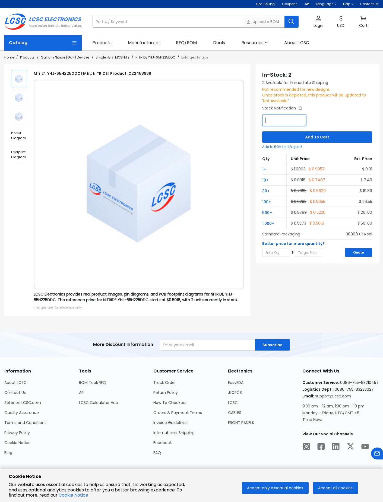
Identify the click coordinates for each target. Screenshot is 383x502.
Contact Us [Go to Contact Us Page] (15, 392)
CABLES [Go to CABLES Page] (234, 412)
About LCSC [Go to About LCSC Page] (15, 382)
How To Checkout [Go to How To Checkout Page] (170, 402)
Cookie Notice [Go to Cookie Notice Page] (17, 442)
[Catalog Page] (43, 42)
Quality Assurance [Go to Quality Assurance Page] (21, 412)
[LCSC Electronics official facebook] (321, 447)
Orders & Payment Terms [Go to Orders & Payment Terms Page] (177, 412)
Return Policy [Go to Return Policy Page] (165, 392)
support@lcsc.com (333, 396)
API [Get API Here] (307, 4)
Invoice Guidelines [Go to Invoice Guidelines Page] (170, 422)
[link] (102, 42)
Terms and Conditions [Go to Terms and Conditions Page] (25, 422)
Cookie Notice (73, 495)
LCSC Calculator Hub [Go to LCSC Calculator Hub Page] (98, 402)
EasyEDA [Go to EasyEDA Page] (235, 382)
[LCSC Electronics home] (43, 22)
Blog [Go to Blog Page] (8, 452)
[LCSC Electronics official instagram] (306, 447)
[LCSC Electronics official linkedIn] (336, 447)
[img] (19, 79)
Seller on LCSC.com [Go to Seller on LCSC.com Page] (22, 402)
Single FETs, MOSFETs (112, 57)
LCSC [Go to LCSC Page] (233, 402)
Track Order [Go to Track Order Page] (164, 382)
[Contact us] (377, 454)
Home (9, 57)
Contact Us (369, 4)
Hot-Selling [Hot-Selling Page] (266, 4)
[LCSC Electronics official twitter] (350, 447)
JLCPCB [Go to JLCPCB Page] (235, 392)
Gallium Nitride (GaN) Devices (65, 57)
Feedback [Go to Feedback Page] (162, 442)
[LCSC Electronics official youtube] (365, 447)
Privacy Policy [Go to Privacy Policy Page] (17, 432)
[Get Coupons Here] (289, 4)
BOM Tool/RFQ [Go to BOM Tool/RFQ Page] (92, 382)
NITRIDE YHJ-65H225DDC (155, 57)
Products (27, 57)
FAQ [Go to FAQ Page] (157, 452)
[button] (326, 4)
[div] (19, 136)
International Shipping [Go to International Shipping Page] (174, 432)
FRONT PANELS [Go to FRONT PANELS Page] (241, 422)
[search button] (291, 22)
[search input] (189, 21)
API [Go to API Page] (81, 392)
